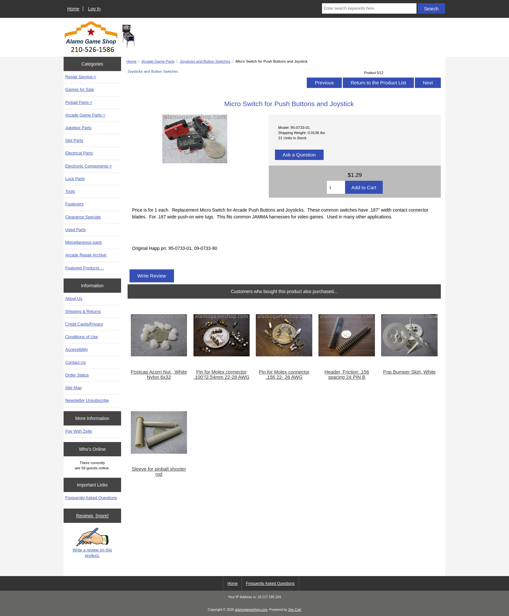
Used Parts (75, 229)
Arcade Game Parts (158, 61)
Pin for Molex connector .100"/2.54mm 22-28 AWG (221, 374)
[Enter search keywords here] (369, 8)
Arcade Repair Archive (85, 255)
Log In (94, 8)
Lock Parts (75, 178)
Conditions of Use (81, 336)
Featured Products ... (84, 267)
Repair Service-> (80, 76)
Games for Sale (79, 89)
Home (73, 8)
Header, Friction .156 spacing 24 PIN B (346, 374)
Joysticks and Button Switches (205, 61)
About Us (73, 298)
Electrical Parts (79, 153)
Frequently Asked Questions (91, 497)
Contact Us (75, 362)
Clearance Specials (83, 217)
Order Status (77, 375)
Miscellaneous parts (83, 242)
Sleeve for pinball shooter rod (159, 471)
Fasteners (74, 204)
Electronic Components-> (88, 166)
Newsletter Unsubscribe (87, 400)
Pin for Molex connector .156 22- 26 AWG (284, 374)
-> (85, 115)
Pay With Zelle (78, 431)
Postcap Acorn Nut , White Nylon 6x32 (159, 374)
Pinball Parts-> (78, 102)
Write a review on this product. (92, 543)
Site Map (73, 387)
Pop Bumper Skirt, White (409, 372)
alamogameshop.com (251, 609)
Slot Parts (74, 140)
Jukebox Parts (78, 127)
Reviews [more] (92, 515)
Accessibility (76, 349)
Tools (70, 191)
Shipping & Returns (83, 311)
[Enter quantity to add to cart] (336, 187)
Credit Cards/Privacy (84, 324)
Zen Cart (295, 609)
